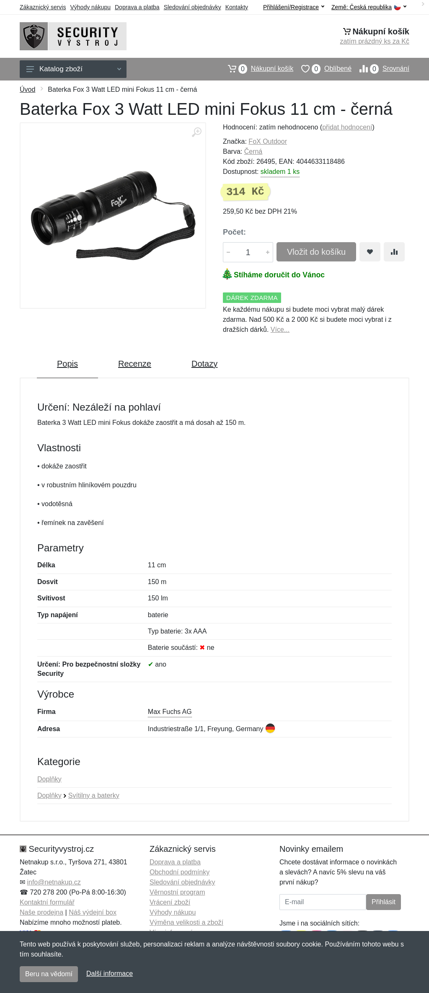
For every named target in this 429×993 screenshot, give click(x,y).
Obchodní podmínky (179, 872)
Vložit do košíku (316, 251)
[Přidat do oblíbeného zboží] (369, 251)
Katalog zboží (73, 69)
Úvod (27, 89)
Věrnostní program (177, 892)
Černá (253, 151)
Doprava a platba (137, 7)
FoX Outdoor (267, 141)
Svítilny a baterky (93, 795)
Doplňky (49, 779)
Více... (280, 329)
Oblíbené (322, 69)
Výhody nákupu (90, 7)
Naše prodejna (41, 912)
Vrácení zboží (170, 902)
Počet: (234, 232)
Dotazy (204, 363)
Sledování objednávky (192, 7)
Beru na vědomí (48, 973)
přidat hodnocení (347, 127)
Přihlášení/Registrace (293, 7)
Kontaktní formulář (47, 902)
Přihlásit (383, 901)
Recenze (134, 363)
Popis (67, 363)
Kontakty (236, 7)
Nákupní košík (256, 69)
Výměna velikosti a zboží (186, 922)
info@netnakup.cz (53, 882)
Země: (368, 7)
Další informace (109, 973)
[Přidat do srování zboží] (394, 251)
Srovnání (380, 69)
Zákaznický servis (43, 7)
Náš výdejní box (92, 912)
